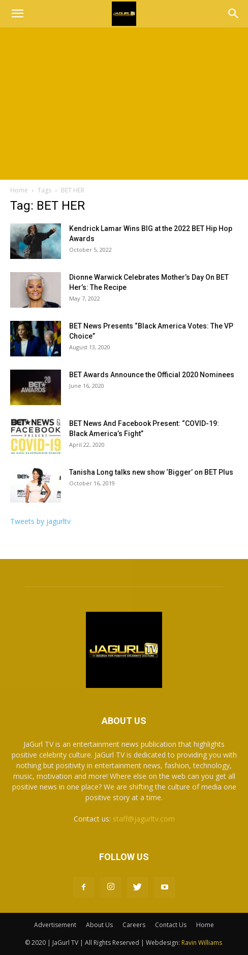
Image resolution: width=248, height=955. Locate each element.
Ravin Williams (202, 942)
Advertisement (55, 924)
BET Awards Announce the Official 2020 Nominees (151, 375)
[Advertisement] (124, 103)
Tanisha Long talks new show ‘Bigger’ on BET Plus (151, 472)
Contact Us (171, 924)
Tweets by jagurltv (40, 521)
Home (19, 190)
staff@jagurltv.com (144, 819)
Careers (133, 924)
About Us (99, 924)
